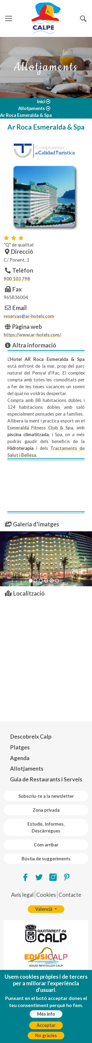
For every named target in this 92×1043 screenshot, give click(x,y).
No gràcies (46, 1035)
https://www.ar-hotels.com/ (32, 334)
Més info (46, 1014)
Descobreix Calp (30, 736)
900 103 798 (17, 278)
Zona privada (46, 810)
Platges (20, 747)
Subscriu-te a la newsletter (46, 796)
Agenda (19, 758)
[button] (7, 558)
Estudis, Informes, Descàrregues (46, 827)
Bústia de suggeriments (46, 858)
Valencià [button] (44, 909)
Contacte (70, 894)
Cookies (46, 894)
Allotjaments (31, 108)
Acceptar (46, 1025)
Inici (41, 101)
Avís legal (22, 894)
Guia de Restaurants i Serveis (46, 779)
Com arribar (46, 844)
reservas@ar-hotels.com (29, 316)
